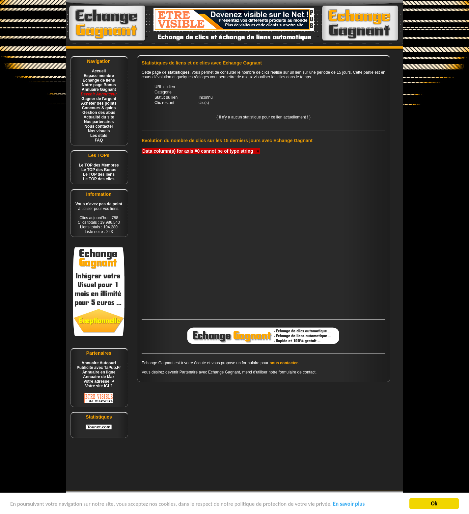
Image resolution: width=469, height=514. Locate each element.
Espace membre (99, 75)
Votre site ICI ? (98, 386)
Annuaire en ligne (99, 372)
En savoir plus (349, 505)
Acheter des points (99, 103)
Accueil (99, 71)
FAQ (99, 140)
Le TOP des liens (99, 174)
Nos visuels (99, 131)
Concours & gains (99, 108)
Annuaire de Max (99, 376)
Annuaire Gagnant (99, 89)
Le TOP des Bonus (98, 169)
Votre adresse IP (98, 381)
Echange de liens (99, 80)
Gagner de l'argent (98, 98)
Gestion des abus (98, 112)
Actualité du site (99, 117)
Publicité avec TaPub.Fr (99, 367)
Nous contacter (98, 126)
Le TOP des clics (99, 179)
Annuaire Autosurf (99, 363)
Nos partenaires (99, 121)
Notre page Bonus (99, 85)
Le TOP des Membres (99, 165)
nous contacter (283, 363)
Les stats (98, 135)
